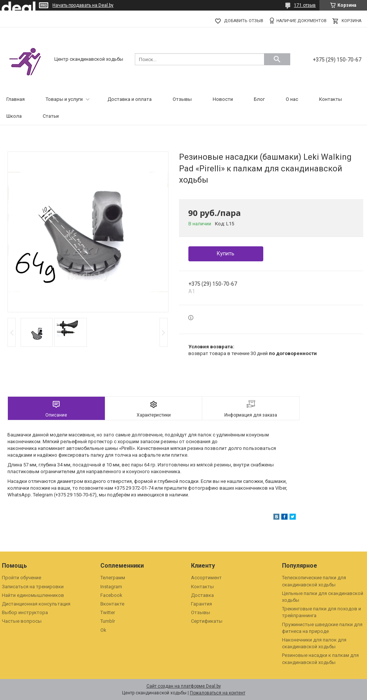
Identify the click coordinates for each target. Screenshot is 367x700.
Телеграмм (112, 577)
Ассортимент (206, 577)
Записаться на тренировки (33, 586)
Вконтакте (112, 604)
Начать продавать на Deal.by (82, 5)
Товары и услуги (64, 99)
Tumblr (107, 621)
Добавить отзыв (243, 20)
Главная (15, 99)
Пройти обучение (21, 577)
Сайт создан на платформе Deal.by (183, 686)
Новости (223, 99)
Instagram (111, 586)
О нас (292, 99)
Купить (225, 253)
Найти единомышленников (33, 595)
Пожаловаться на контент (217, 693)
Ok (103, 630)
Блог (259, 99)
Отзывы (182, 99)
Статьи (51, 116)
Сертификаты (206, 621)
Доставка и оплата (129, 99)
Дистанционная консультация (36, 604)
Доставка (202, 595)
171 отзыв (305, 5)
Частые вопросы (22, 621)
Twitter (107, 612)
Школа (14, 116)
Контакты (330, 99)
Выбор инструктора (25, 612)
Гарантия (201, 604)
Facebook (111, 595)
